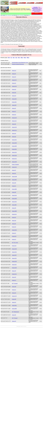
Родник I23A (14, 158)
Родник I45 (14, 314)
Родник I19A (14, 167)
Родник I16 (14, 217)
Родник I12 (14, 289)
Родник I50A (14, 201)
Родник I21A (14, 130)
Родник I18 (14, 226)
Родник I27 (14, 170)
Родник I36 (14, 92)
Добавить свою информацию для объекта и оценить (37, 11)
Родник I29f (14, 105)
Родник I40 (14, 182)
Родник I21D (14, 117)
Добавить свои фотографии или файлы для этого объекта (37, 9)
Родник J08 (14, 286)
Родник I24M (14, 176)
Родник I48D (14, 211)
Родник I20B (14, 142)
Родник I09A (14, 305)
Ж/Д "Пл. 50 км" (15, 242)
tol (29, 15)
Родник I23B (14, 155)
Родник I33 (14, 70)
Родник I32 (14, 83)
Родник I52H (14, 248)
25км (16, 57)
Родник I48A (14, 179)
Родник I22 (14, 114)
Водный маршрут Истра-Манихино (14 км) (20, 62)
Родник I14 (14, 239)
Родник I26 (14, 136)
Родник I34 (14, 95)
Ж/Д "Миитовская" (15, 311)
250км (25, 57)
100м (9, 57)
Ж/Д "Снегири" (15, 283)
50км (19, 57)
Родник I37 (14, 73)
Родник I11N (14, 296)
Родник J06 (14, 299)
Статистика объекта (36, 14)
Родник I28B (14, 146)
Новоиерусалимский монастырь (18, 64)
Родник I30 (14, 89)
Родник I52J (14, 236)
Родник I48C (14, 204)
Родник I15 (14, 233)
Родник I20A (14, 139)
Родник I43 (14, 133)
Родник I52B (14, 267)
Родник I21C (14, 120)
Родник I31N (14, 86)
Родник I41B (14, 195)
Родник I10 (14, 302)
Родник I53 (14, 223)
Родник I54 (14, 292)
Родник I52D (14, 261)
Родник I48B (14, 189)
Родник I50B (14, 198)
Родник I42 (14, 124)
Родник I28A (14, 149)
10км (14, 57)
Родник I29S (14, 98)
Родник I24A (14, 152)
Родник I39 (14, 277)
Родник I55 (14, 321)
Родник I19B (14, 161)
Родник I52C (14, 264)
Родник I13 (14, 280)
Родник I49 (14, 192)
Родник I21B (14, 127)
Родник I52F (14, 255)
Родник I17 (14, 111)
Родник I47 (14, 108)
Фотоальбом (35, 7)
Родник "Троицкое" (15, 164)
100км (22, 57)
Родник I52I (14, 245)
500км (28, 57)
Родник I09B (14, 308)
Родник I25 (14, 173)
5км (11, 57)
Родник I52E (14, 258)
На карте (28, 8)
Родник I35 (14, 76)
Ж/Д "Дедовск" (15, 318)
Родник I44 (14, 220)
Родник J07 (14, 270)
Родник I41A (14, 214)
